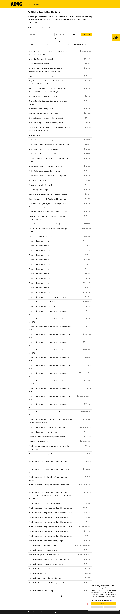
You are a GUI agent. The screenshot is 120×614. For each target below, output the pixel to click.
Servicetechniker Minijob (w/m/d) (40, 185)
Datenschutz (45, 612)
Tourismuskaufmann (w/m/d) (39, 241)
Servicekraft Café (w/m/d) (38, 180)
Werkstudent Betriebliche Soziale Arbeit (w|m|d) (46, 541)
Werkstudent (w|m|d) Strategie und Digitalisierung (47, 564)
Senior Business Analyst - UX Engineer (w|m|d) (45, 166)
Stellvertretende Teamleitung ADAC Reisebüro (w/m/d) (48, 194)
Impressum (57, 612)
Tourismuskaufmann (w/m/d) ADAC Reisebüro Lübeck (48, 297)
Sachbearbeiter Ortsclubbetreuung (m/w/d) (44, 140)
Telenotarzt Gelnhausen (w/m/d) (40, 236)
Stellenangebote (33, 4)
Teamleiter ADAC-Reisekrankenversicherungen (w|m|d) (48, 211)
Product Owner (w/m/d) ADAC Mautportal (43, 76)
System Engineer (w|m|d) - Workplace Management (47, 199)
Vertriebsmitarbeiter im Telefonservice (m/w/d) (45, 503)
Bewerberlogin (32, 612)
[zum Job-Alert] (116, 37)
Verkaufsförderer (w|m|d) (38, 441)
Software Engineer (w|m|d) (38, 190)
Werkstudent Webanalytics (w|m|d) (41, 591)
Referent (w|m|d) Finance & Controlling (43, 96)
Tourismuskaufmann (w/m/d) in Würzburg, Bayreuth (47, 427)
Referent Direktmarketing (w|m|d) (41, 109)
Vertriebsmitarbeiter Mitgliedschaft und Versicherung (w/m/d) (50, 508)
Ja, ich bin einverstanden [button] (103, 603)
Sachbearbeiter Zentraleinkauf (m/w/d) (42, 154)
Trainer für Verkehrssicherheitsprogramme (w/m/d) (47, 437)
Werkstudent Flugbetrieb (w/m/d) (40, 573)
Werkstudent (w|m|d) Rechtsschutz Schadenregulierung (49, 559)
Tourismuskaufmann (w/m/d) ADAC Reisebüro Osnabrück (49, 302)
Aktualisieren (87, 35)
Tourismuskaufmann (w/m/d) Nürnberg (43, 432)
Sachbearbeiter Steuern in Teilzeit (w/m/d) (43, 149)
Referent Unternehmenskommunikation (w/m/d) (46, 118)
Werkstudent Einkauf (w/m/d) (39, 569)
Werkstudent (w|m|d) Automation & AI (43, 550)
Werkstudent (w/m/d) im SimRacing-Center (44, 545)
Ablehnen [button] (110, 607)
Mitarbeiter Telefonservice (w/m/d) (41, 59)
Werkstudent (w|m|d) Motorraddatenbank (44, 555)
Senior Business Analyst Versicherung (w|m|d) (45, 171)
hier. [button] (110, 600)
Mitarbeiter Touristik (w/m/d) (39, 64)
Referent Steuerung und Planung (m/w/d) (43, 113)
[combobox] (74, 34)
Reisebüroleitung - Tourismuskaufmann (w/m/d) (46, 123)
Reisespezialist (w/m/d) (37, 135)
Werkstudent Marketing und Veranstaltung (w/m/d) (47, 578)
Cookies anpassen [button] (97, 607)
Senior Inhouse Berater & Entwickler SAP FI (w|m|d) (47, 176)
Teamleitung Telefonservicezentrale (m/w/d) (44, 224)
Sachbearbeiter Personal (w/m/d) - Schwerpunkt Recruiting (49, 144)
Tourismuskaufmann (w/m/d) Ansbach (42, 306)
